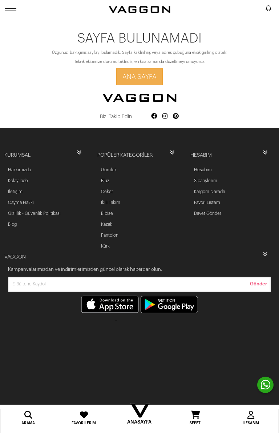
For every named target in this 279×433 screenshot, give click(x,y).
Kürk (105, 246)
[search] (258, 9)
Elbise (107, 213)
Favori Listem (207, 202)
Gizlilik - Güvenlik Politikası (34, 213)
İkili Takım (110, 202)
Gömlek (109, 170)
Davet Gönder (207, 213)
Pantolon (109, 235)
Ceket (107, 191)
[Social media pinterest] (176, 116)
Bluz (105, 181)
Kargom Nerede (209, 191)
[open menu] (11, 9)
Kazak (106, 224)
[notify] (268, 9)
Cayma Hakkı (21, 202)
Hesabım (203, 170)
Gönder (258, 283)
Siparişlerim (205, 181)
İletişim (15, 191)
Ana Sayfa (139, 76)
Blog (12, 224)
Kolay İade (18, 181)
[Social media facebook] (154, 116)
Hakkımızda (19, 170)
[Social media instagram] (164, 116)
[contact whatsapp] (265, 385)
